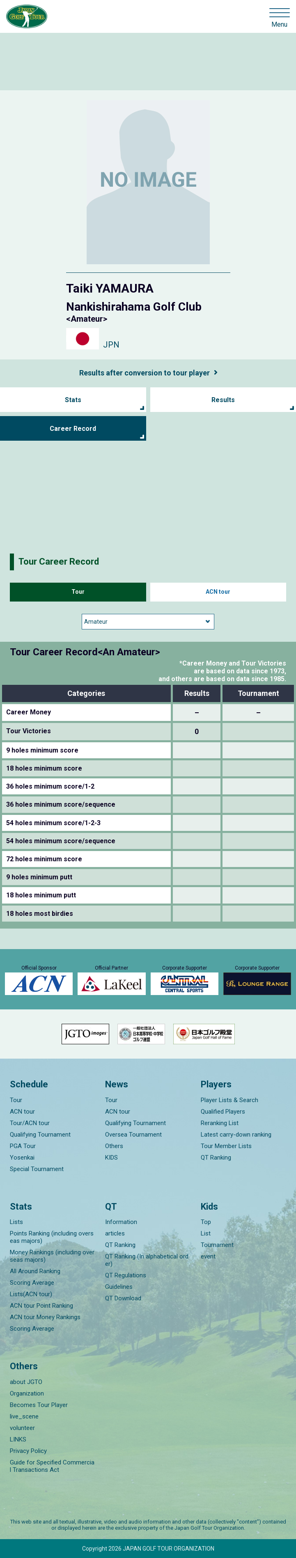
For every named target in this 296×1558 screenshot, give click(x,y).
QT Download (123, 1298)
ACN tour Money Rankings (45, 1317)
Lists (16, 1222)
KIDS (111, 1157)
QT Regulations (125, 1275)
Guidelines (119, 1286)
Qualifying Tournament (40, 1134)
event (208, 1256)
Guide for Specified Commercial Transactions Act (52, 1466)
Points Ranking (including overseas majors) (52, 1237)
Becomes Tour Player (39, 1405)
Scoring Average (32, 1282)
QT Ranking (216, 1157)
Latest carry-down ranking (236, 1134)
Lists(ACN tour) (31, 1294)
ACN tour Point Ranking (41, 1305)
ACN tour (218, 591)
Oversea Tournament (133, 1134)
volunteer (22, 1428)
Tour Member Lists (226, 1146)
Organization (27, 1393)
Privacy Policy (28, 1451)
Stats (73, 400)
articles (115, 1233)
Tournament (217, 1245)
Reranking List (220, 1123)
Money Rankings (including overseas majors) (52, 1256)
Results (223, 400)
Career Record (73, 428)
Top (206, 1222)
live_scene (24, 1416)
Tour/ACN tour (30, 1123)
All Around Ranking (35, 1271)
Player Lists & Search (229, 1100)
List (206, 1233)
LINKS (18, 1439)
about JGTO (26, 1382)
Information (121, 1222)
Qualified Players (223, 1111)
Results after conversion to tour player (144, 372)
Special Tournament (37, 1169)
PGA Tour (23, 1146)
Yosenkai (22, 1157)
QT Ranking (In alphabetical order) (146, 1260)
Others (114, 1146)
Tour (78, 591)
